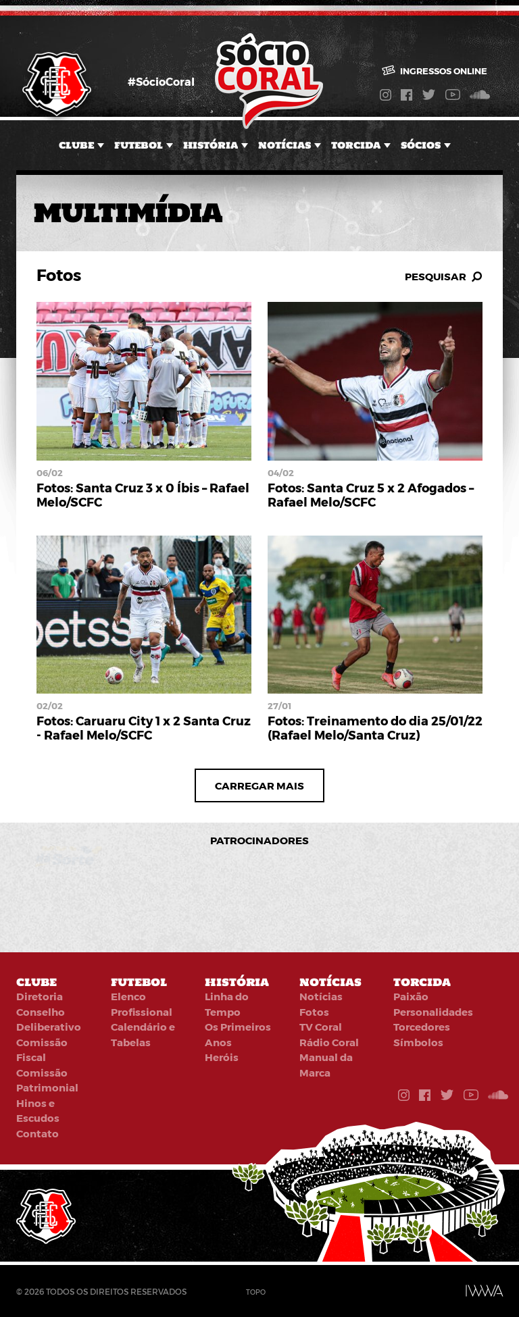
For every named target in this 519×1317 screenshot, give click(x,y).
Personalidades (433, 1012)
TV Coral (320, 1027)
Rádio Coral (329, 1042)
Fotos (314, 1012)
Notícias (284, 145)
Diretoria (39, 996)
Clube (76, 145)
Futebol (138, 145)
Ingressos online (434, 71)
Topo (256, 1292)
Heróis (222, 1057)
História (210, 145)
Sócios (421, 145)
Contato (37, 1133)
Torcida (355, 145)
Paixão (410, 996)
